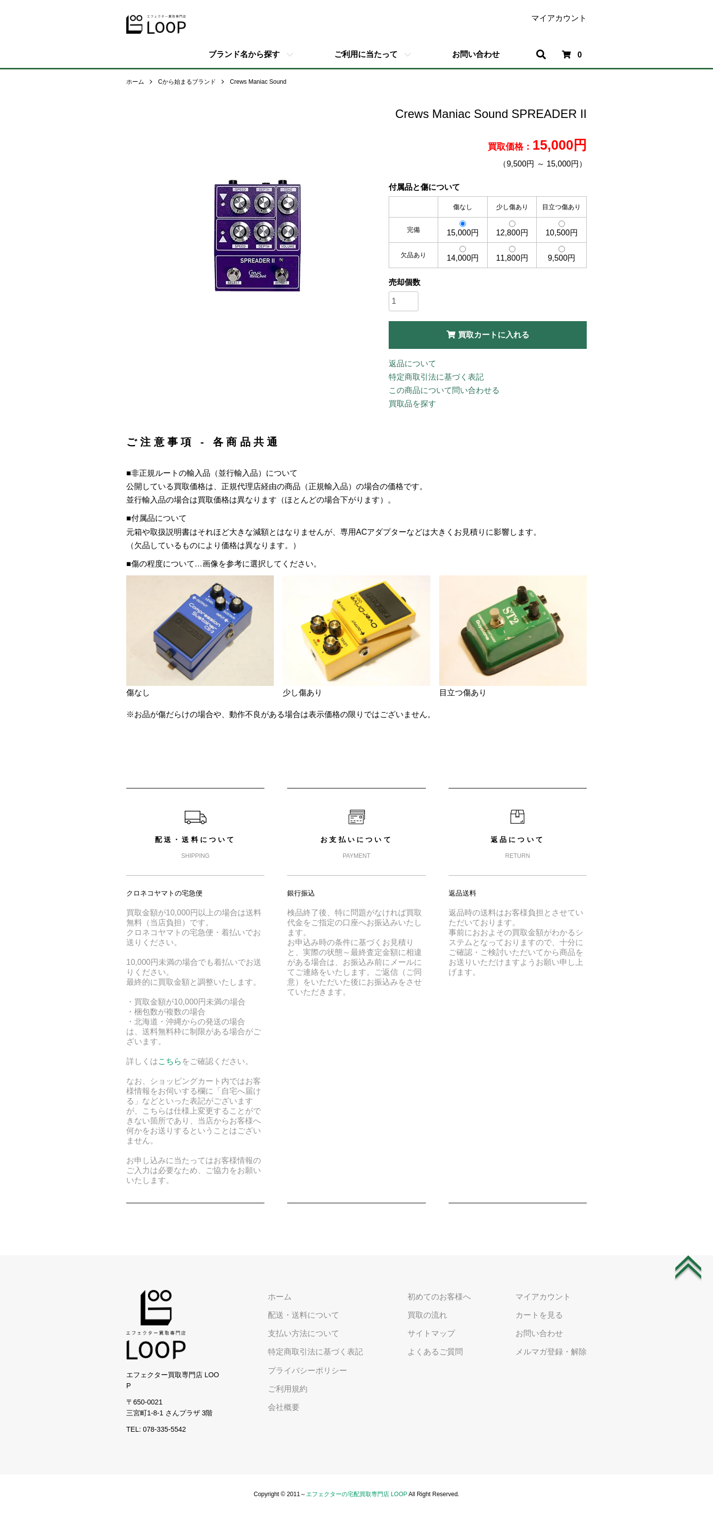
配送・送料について (303, 1315)
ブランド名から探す (244, 54)
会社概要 (284, 1407)
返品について (412, 363)
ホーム (135, 81)
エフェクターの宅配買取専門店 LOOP (356, 1494)
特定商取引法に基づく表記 (436, 377)
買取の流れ (427, 1315)
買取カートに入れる (488, 335)
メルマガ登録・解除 (551, 1351)
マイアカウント (559, 18)
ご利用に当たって (366, 54)
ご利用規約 (287, 1389)
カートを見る (539, 1315)
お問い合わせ (476, 54)
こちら (170, 1061)
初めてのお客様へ (439, 1296)
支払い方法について (303, 1333)
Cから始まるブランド (187, 81)
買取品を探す (412, 403)
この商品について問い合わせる (444, 390)
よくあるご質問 (435, 1351)
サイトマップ (431, 1333)
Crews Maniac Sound (258, 81)
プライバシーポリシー (307, 1370)
